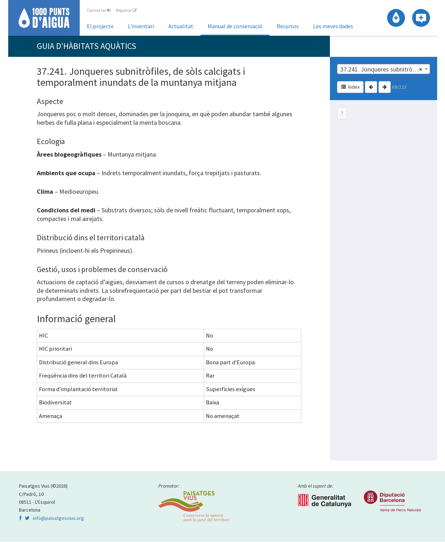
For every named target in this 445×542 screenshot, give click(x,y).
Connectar (98, 10)
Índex (350, 87)
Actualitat (180, 26)
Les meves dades (333, 26)
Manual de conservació (235, 26)
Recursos (288, 26)
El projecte (100, 26)
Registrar (126, 10)
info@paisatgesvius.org (58, 518)
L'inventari (141, 26)
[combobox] (383, 69)
